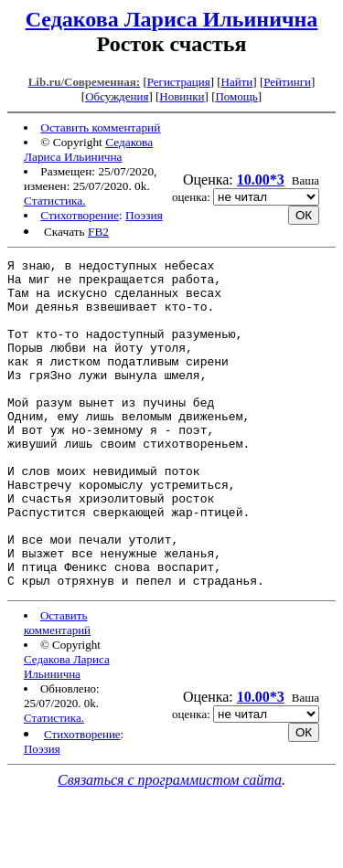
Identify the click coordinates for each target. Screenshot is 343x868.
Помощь (236, 96)
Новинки (181, 96)
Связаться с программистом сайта (170, 845)
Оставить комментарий (100, 127)
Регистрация (178, 82)
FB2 (98, 231)
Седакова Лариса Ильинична (172, 19)
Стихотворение (79, 215)
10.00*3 (260, 179)
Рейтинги (287, 82)
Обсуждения (116, 96)
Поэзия (144, 215)
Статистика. (55, 200)
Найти (237, 82)
